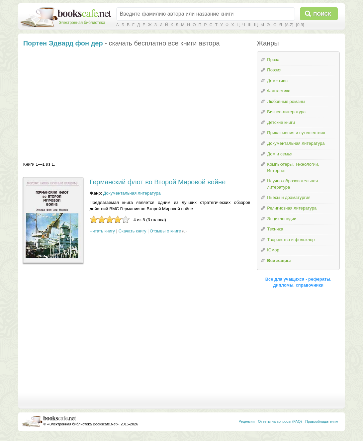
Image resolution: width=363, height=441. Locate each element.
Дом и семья (279, 153)
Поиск (322, 14)
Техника (275, 228)
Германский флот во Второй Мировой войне (158, 182)
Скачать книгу (132, 230)
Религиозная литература (292, 208)
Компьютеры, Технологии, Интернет (293, 167)
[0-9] (300, 25)
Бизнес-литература (286, 111)
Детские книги (281, 122)
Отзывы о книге (165, 230)
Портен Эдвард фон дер (63, 43)
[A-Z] (289, 25)
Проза (273, 59)
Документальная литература (132, 193)
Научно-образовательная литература (292, 184)
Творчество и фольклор (291, 239)
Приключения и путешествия (296, 132)
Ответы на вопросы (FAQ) (280, 421)
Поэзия (274, 69)
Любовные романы (286, 101)
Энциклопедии (281, 218)
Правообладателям (321, 421)
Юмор (273, 249)
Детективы (277, 80)
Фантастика (278, 90)
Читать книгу (102, 230)
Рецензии (246, 421)
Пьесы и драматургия (288, 197)
